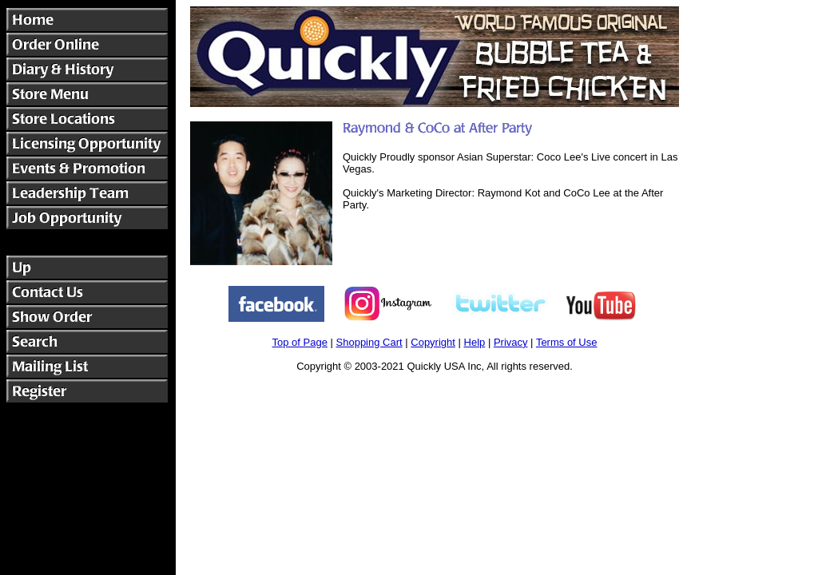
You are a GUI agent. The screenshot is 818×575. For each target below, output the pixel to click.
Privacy (511, 342)
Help (475, 342)
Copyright (433, 342)
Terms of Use (567, 342)
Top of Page (300, 342)
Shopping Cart (369, 342)
